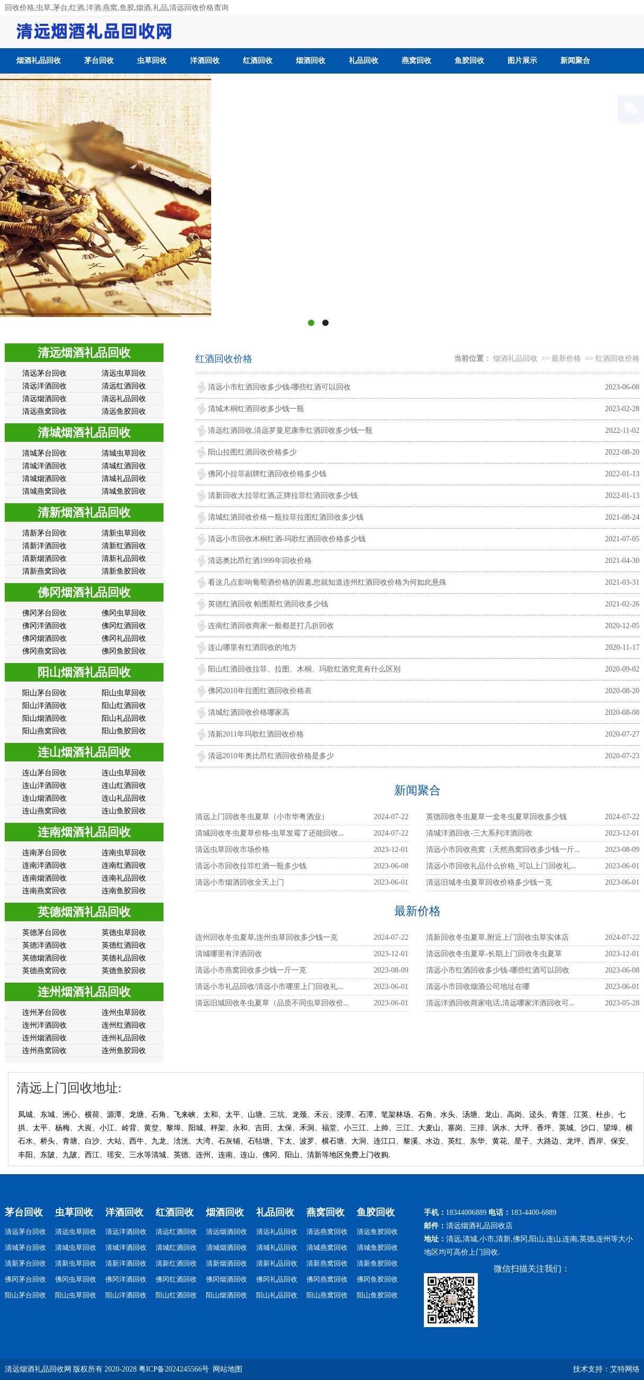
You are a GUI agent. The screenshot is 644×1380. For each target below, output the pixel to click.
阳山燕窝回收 (44, 731)
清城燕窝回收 (44, 491)
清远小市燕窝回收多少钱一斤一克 (250, 970)
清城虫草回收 (124, 453)
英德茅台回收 (44, 933)
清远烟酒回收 (44, 399)
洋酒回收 (205, 61)
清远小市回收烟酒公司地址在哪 (478, 987)
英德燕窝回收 (44, 971)
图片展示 (522, 61)
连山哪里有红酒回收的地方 (252, 647)
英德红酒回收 (124, 945)
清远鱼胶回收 (124, 411)
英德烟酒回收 (44, 958)
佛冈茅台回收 (44, 613)
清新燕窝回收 (44, 571)
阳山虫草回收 (124, 693)
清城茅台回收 (44, 453)
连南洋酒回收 (44, 865)
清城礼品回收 (124, 479)
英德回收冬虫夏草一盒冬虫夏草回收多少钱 (496, 817)
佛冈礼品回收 (124, 638)
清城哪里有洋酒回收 (228, 954)
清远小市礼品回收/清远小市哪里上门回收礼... (269, 987)
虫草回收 (152, 61)
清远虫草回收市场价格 (232, 850)
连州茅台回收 (44, 1012)
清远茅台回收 (44, 373)
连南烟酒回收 (44, 878)
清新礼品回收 (124, 558)
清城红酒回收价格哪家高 (248, 712)
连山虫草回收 (124, 773)
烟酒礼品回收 (38, 61)
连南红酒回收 (124, 865)
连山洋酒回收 (44, 785)
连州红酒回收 (124, 1025)
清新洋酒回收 (44, 546)
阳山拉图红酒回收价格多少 (252, 452)
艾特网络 (625, 1369)
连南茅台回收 (44, 853)
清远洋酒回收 (44, 386)
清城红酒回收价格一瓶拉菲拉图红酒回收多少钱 (286, 517)
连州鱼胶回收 (124, 1051)
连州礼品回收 (124, 1038)
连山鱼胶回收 (124, 811)
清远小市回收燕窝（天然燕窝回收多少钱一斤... (503, 850)
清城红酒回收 (124, 466)
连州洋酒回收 (44, 1025)
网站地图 (227, 1369)
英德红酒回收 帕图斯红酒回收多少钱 (268, 604)
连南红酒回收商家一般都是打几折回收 (271, 626)
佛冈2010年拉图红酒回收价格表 (260, 691)
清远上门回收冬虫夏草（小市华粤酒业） (262, 817)
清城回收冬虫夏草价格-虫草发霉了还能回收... (269, 833)
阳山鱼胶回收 (124, 731)
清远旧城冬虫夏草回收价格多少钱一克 (489, 882)
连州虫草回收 (124, 1012)
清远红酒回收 (124, 386)
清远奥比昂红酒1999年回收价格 (260, 561)
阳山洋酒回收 (44, 706)
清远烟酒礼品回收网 (38, 1369)
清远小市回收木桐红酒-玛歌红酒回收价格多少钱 (287, 539)
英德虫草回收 (124, 933)
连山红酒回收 (124, 785)
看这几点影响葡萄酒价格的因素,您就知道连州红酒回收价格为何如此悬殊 (327, 582)
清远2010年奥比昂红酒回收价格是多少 (271, 756)
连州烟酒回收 (44, 1038)
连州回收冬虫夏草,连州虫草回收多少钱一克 (266, 937)
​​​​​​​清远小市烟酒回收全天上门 (239, 882)
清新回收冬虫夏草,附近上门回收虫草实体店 (497, 937)
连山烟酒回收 (44, 798)
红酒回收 (258, 61)
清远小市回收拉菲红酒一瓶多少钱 (250, 866)
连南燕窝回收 (44, 891)
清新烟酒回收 (44, 558)
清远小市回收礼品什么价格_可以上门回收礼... (501, 866)
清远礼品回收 (124, 399)
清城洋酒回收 (44, 466)
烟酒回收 (310, 61)
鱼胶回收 (469, 61)
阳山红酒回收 (124, 706)
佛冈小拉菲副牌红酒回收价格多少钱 (267, 474)
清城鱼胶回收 (124, 491)
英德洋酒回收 (44, 945)
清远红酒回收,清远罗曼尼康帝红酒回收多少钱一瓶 (290, 430)
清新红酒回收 (124, 546)
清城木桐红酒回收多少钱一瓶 (256, 409)
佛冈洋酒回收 (44, 626)
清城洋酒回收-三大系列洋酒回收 (479, 833)
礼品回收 (363, 61)
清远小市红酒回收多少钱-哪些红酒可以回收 (279, 387)
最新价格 (566, 358)
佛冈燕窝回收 (44, 651)
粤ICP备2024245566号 (174, 1369)
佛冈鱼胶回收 (124, 651)
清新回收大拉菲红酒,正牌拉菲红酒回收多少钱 (283, 496)
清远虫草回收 (124, 373)
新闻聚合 (575, 61)
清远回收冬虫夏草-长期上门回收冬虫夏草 (494, 954)
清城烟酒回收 (44, 479)
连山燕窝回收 (44, 811)
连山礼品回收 (124, 798)
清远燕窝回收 (44, 411)
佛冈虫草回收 (124, 613)
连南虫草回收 (124, 853)
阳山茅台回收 (44, 693)
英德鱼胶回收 (124, 971)
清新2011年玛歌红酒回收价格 (256, 734)
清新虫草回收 (124, 533)
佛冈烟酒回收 (44, 638)
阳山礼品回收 (124, 718)
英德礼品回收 (124, 958)
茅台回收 (99, 61)
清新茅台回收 (44, 533)
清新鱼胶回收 (124, 571)
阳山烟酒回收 (44, 718)
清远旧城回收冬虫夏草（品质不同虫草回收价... (272, 1003)
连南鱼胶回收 (124, 891)
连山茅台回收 (44, 773)
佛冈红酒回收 (124, 626)
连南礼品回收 (124, 878)
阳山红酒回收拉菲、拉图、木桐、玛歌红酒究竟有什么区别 (304, 669)
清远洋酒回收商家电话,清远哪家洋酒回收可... (500, 1003)
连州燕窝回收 (44, 1051)
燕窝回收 (416, 61)
